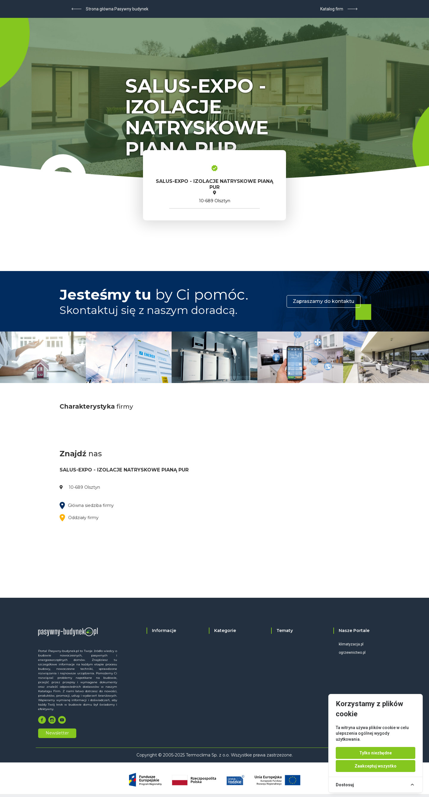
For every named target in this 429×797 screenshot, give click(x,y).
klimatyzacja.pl (351, 644)
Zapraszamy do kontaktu (323, 301)
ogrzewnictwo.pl (352, 652)
